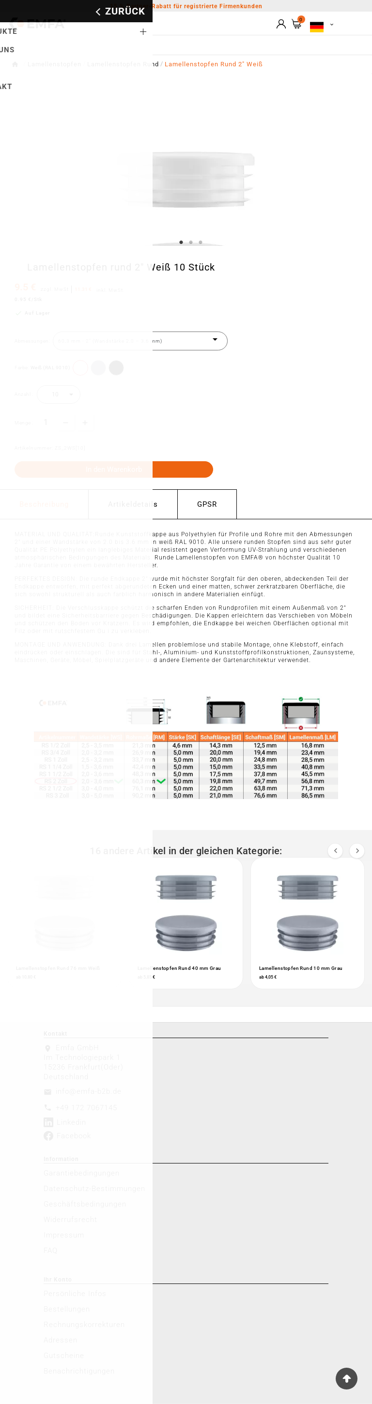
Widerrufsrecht (70, 1220)
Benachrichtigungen (79, 1371)
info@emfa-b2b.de (89, 1091)
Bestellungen (67, 1309)
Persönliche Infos (75, 1294)
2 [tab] (191, 242)
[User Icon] (281, 24)
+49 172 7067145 (86, 1108)
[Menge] (46, 422)
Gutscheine (64, 1356)
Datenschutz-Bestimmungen (94, 1189)
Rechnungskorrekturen (84, 1325)
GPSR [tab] (207, 504)
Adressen (61, 1340)
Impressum (64, 1235)
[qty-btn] (85, 421)
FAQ (51, 1251)
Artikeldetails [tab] (133, 504)
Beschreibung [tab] (44, 504)
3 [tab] (200, 242)
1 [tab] (181, 242)
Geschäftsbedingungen (85, 1204)
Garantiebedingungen (82, 1173)
